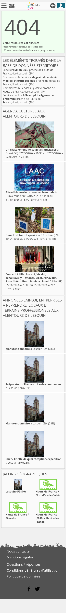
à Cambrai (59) (32, 235)
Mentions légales (20, 557)
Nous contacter (19, 551)
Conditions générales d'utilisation (33, 570)
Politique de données (23, 576)
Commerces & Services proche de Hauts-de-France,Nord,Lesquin (32, 80)
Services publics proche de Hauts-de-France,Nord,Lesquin (28, 98)
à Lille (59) (34, 277)
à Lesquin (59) (26, 349)
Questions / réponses (23, 564)
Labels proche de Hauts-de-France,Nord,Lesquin (28, 71)
